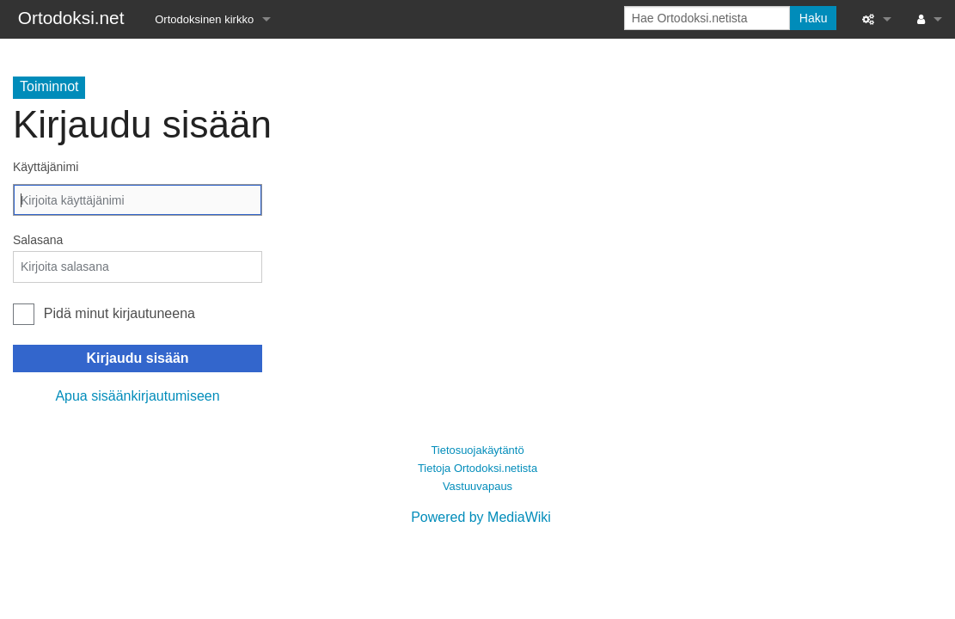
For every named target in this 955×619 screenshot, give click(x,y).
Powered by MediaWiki (481, 517)
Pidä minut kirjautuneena (119, 313)
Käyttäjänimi (45, 167)
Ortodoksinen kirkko (204, 19)
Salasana (38, 240)
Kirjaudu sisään (137, 358)
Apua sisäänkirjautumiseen (137, 396)
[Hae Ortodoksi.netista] (707, 18)
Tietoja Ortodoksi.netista (477, 468)
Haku (813, 18)
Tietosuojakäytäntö (477, 450)
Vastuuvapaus (477, 486)
